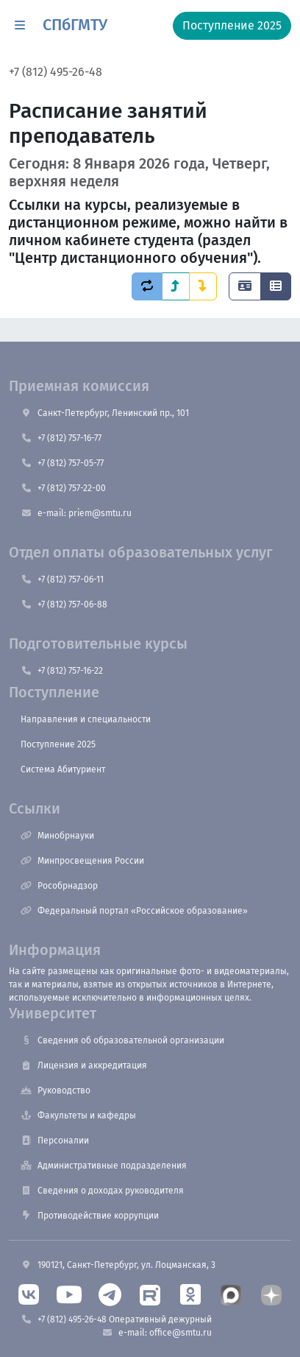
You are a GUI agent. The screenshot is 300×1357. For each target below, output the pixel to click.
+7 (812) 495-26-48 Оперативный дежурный (116, 1319)
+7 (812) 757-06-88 (64, 604)
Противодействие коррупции (90, 1215)
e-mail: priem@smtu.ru (76, 513)
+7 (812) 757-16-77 (61, 438)
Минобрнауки (57, 836)
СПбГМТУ (75, 25)
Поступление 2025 (58, 744)
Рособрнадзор (59, 886)
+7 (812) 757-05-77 (62, 463)
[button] (20, 26)
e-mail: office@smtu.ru (156, 1333)
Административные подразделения (104, 1165)
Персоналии (55, 1140)
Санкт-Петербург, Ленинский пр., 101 (105, 413)
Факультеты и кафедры (78, 1115)
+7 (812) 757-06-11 (62, 579)
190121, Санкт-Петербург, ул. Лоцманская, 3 (118, 1265)
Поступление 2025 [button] (232, 25)
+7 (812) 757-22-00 (63, 488)
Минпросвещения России (82, 861)
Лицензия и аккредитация (84, 1065)
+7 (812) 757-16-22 (62, 671)
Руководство (55, 1090)
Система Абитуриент (63, 769)
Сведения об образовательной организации (122, 1040)
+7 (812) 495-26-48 (55, 72)
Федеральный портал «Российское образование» (134, 911)
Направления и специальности (86, 719)
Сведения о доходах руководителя (102, 1190)
